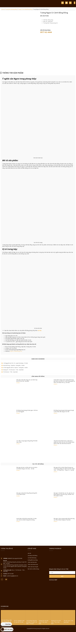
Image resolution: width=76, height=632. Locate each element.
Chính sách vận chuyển (33, 566)
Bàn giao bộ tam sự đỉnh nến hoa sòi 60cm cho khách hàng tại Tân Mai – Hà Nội (26, 468)
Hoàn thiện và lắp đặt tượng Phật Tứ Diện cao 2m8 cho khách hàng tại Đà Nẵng (26, 519)
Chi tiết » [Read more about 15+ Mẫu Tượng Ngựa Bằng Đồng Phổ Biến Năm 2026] (18, 443)
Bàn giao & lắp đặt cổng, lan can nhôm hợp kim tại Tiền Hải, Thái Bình (26, 380)
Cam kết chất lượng (32, 557)
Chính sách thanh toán (33, 564)
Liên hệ (29, 553)
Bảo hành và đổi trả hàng (33, 569)
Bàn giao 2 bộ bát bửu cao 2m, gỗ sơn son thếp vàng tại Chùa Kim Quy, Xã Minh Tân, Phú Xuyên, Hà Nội (64, 494)
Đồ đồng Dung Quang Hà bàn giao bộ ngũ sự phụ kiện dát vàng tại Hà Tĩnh (64, 411)
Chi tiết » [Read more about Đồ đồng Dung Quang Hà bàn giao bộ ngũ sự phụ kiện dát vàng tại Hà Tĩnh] (55, 413)
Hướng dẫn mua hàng (32, 560)
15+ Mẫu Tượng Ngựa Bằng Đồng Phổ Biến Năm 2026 (26, 441)
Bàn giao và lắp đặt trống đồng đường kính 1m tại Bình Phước (26, 493)
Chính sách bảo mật (32, 562)
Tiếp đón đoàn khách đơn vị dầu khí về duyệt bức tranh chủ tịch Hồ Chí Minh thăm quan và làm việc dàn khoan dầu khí (64, 442)
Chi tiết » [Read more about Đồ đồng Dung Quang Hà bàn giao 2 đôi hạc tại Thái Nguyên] (18, 413)
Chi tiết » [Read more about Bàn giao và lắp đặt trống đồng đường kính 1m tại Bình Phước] (18, 496)
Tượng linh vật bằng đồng (11, 9)
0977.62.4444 (9, 629)
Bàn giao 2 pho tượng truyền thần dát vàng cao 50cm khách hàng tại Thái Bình (64, 519)
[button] (70, 3)
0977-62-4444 (46, 32)
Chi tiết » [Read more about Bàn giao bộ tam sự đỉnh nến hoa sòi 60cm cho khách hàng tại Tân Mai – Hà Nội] (18, 470)
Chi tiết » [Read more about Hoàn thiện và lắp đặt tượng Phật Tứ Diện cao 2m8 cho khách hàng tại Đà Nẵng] (18, 521)
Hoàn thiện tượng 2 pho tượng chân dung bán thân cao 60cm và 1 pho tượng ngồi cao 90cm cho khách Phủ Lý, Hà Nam (64, 381)
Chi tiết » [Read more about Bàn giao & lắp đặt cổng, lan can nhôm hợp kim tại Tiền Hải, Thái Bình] (18, 382)
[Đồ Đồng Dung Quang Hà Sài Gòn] (62, 593)
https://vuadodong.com (16, 351)
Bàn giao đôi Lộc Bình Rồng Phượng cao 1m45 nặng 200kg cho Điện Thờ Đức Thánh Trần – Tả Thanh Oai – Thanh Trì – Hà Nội (64, 469)
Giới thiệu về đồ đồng (32, 555)
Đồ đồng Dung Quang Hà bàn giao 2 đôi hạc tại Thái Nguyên (27, 411)
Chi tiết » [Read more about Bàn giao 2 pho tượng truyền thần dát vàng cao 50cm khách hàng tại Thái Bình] (55, 521)
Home (2, 9)
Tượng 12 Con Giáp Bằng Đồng (25, 9)
